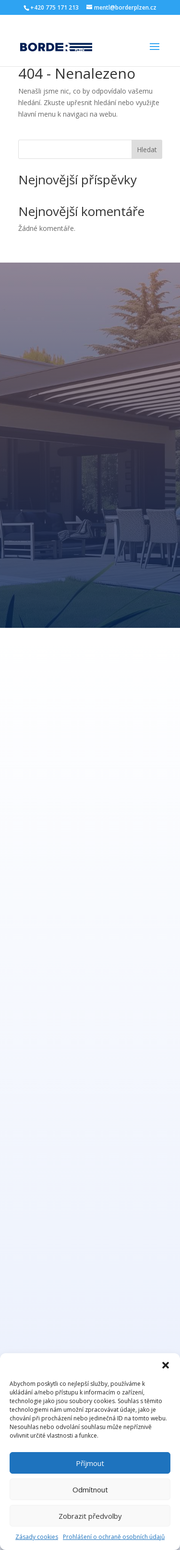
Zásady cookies (36, 1537)
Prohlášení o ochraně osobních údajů (114, 1537)
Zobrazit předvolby (90, 1516)
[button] (165, 1365)
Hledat (147, 149)
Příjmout (90, 1463)
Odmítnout (90, 1489)
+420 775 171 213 (54, 7)
